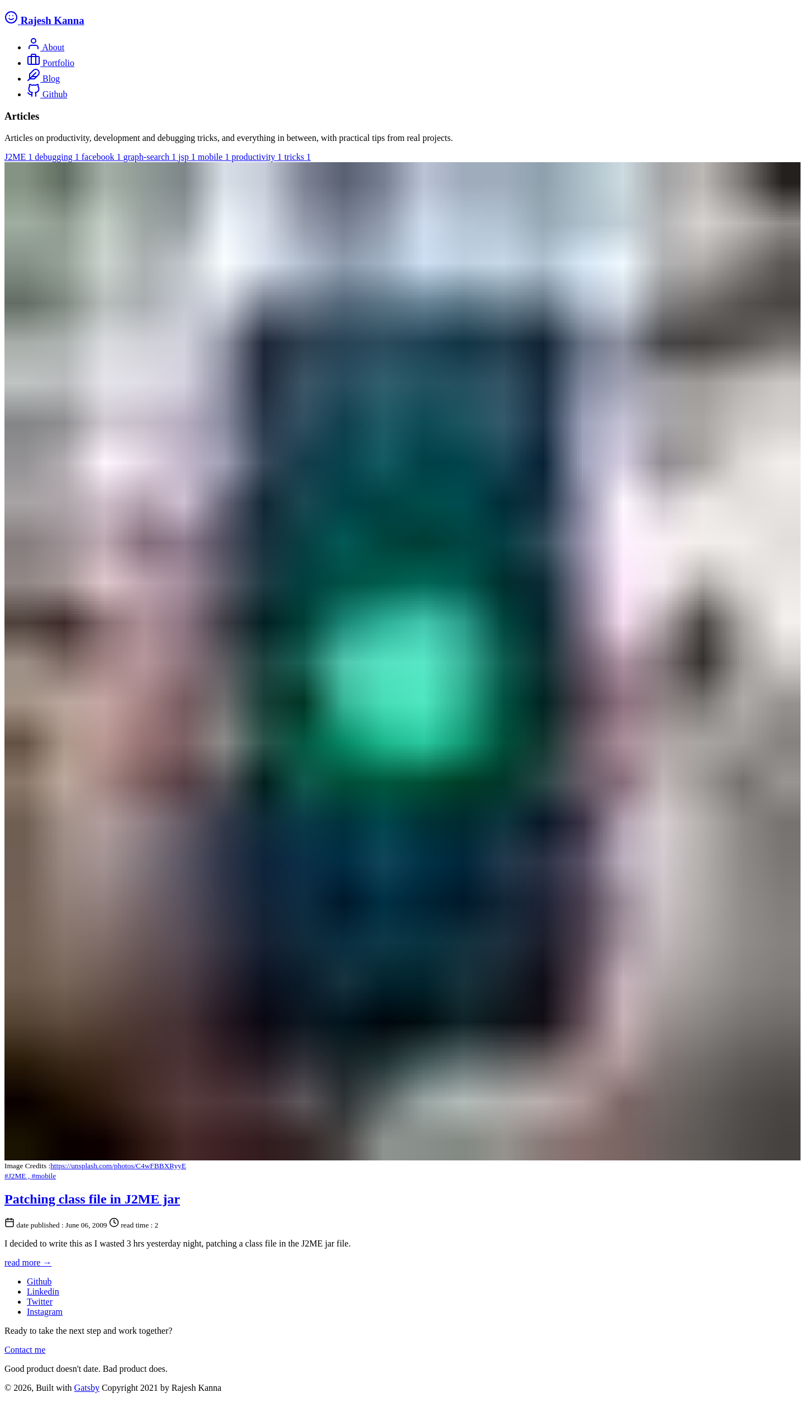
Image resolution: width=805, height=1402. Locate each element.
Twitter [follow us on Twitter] (40, 1301)
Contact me (24, 1349)
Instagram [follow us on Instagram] (45, 1311)
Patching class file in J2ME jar (92, 1199)
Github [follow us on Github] (39, 1281)
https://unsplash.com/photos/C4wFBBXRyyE (118, 1166)
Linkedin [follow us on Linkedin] (43, 1291)
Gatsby (87, 1387)
